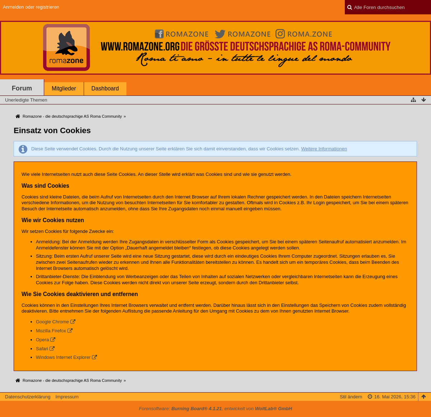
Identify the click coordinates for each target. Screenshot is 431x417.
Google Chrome (52, 321)
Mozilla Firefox (51, 330)
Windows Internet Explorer (63, 357)
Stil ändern (351, 396)
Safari (42, 348)
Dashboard (105, 88)
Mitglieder (64, 88)
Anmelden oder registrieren (31, 7)
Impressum (66, 396)
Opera (42, 339)
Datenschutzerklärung (27, 396)
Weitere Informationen (324, 148)
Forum (22, 88)
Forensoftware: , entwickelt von (215, 408)
